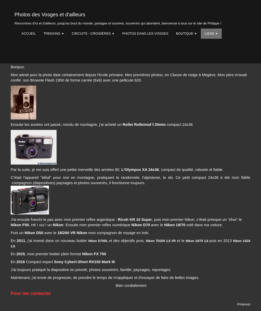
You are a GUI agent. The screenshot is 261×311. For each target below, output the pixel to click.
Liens (211, 33)
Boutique (186, 33)
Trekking (54, 33)
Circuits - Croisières (93, 33)
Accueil (28, 33)
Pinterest (243, 304)
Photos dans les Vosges (145, 33)
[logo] (118, 17)
